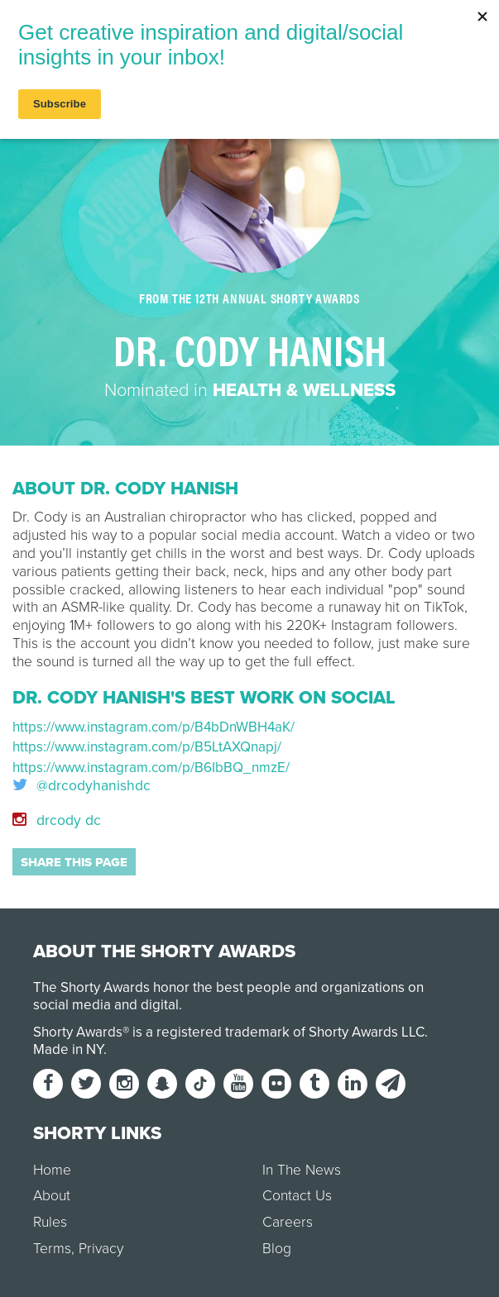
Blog (276, 1248)
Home (52, 1170)
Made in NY (68, 1049)
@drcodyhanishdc (81, 786)
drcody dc (56, 820)
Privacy (101, 1248)
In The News (301, 1170)
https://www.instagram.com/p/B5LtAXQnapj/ (146, 747)
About (51, 1195)
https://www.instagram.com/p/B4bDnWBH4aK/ (153, 727)
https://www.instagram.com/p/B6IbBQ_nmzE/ (151, 767)
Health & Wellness (304, 390)
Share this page (74, 862)
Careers (287, 1222)
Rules (50, 1222)
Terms (52, 1248)
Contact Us (297, 1195)
